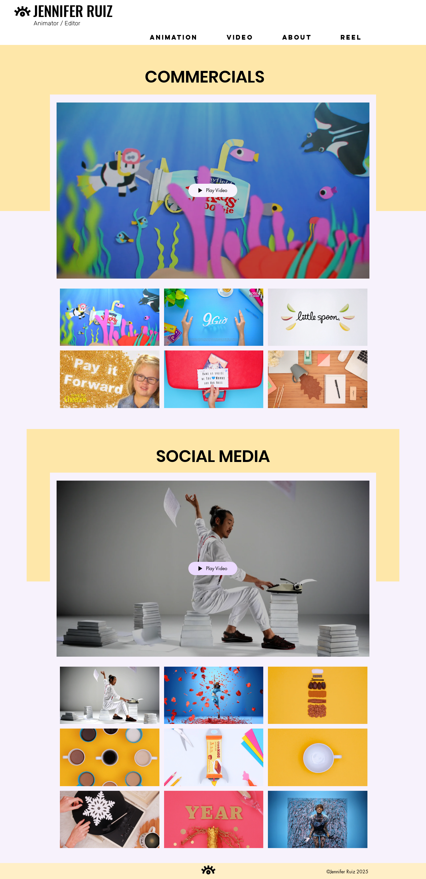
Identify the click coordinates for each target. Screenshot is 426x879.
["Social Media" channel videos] (213, 760)
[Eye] (22, 13)
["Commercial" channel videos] (213, 351)
